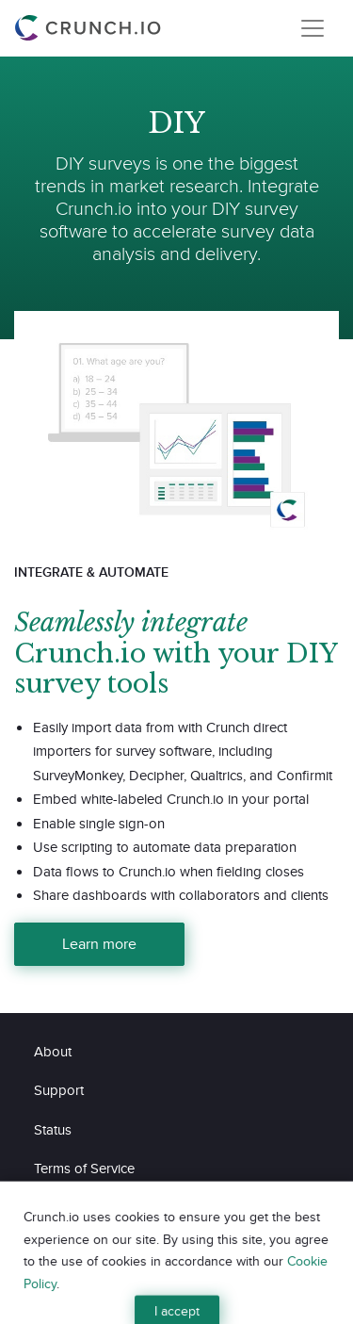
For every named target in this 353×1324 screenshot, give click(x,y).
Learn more (99, 944)
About (53, 1051)
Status (53, 1129)
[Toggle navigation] (312, 28)
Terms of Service (84, 1168)
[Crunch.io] (90, 28)
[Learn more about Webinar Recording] (176, 415)
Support (59, 1090)
